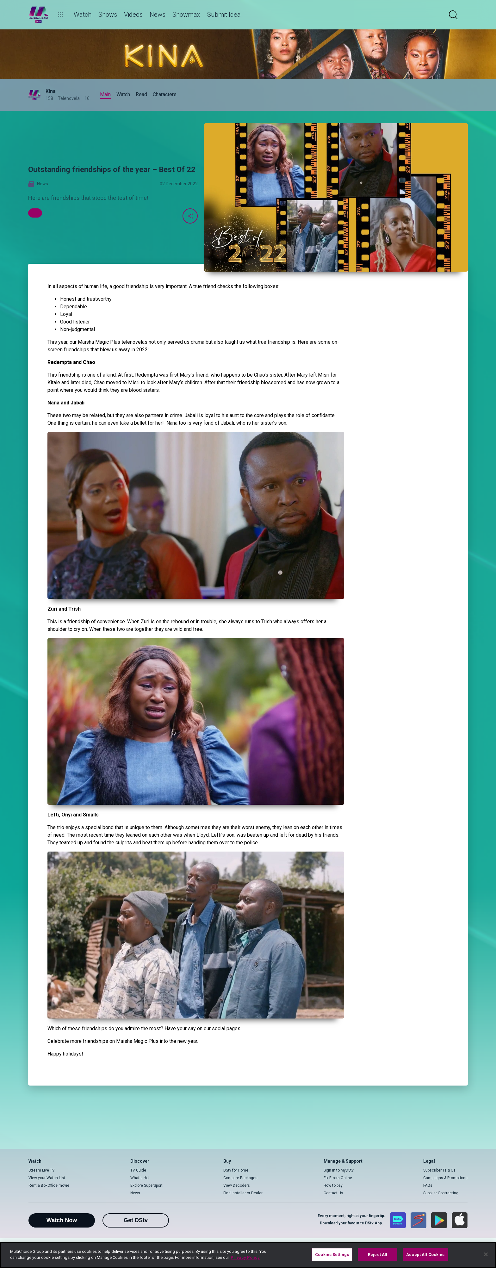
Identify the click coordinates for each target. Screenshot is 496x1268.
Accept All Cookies (425, 1254)
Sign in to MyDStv (339, 1170)
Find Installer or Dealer (243, 1193)
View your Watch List (46, 1178)
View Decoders (236, 1185)
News (135, 1193)
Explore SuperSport (146, 1185)
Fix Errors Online (338, 1178)
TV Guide (138, 1170)
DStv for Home (235, 1170)
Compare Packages (240, 1178)
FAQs (427, 1185)
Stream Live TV (41, 1170)
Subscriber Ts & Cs (439, 1170)
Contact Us (333, 1193)
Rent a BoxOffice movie (48, 1185)
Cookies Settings (332, 1254)
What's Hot (140, 1178)
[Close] (486, 1254)
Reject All (377, 1254)
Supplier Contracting (440, 1193)
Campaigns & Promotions (445, 1178)
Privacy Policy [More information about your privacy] (245, 1257)
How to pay (333, 1185)
